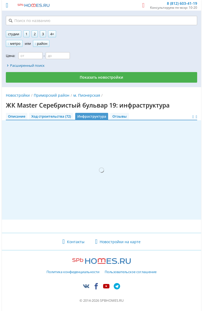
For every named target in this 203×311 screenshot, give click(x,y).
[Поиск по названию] (101, 20)
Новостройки (18, 95)
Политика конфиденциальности (72, 272)
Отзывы (119, 116)
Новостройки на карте (120, 241)
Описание (16, 116)
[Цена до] (58, 55)
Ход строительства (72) (51, 116)
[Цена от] (30, 55)
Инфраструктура (91, 116)
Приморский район (51, 95)
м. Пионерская (86, 95)
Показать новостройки (101, 77)
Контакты (75, 241)
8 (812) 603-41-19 (182, 3)
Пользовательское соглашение (131, 272)
